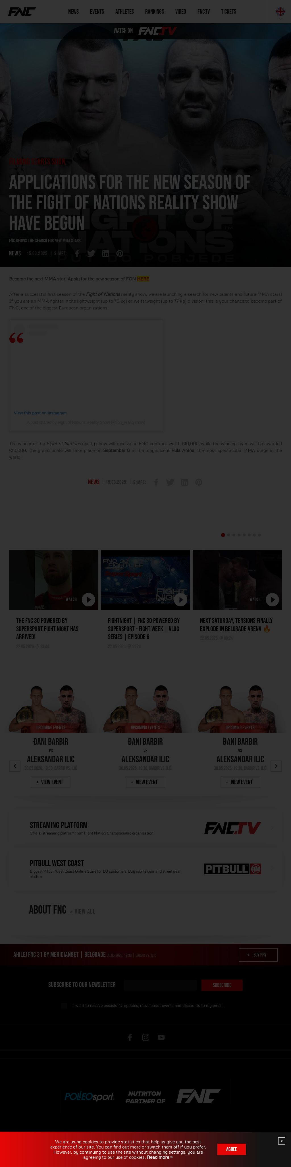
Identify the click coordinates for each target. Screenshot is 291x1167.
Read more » (159, 1157)
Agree (231, 1149)
